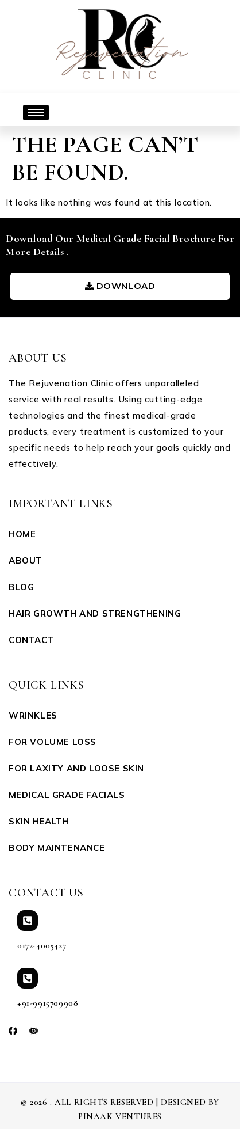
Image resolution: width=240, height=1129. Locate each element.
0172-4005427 (41, 945)
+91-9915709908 (47, 1003)
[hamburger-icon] (36, 112)
